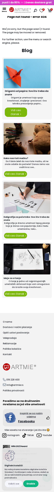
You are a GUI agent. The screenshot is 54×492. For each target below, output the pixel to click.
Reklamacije (9, 343)
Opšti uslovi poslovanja (16, 332)
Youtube (44, 435)
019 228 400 (13, 379)
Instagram (11, 435)
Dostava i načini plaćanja (17, 327)
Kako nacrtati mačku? (16, 158)
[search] (35, 10)
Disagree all (14, 483)
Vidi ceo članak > (16, 112)
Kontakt (7, 354)
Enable (31, 483)
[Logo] (20, 10)
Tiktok (28, 435)
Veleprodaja (10, 338)
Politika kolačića (12, 348)
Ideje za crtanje (12, 278)
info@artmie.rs (15, 385)
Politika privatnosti (13, 390)
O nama (7, 321)
